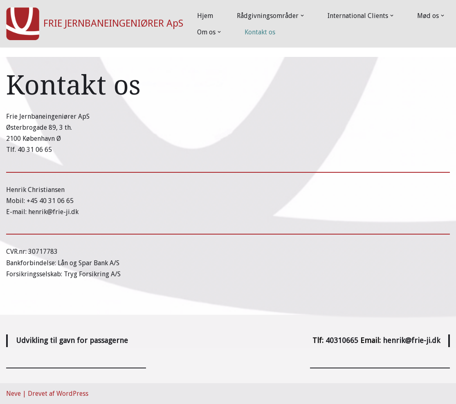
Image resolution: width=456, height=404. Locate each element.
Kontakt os (260, 32)
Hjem (205, 16)
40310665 (342, 340)
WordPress (72, 393)
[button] (302, 15)
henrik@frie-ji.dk (411, 340)
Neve (13, 393)
